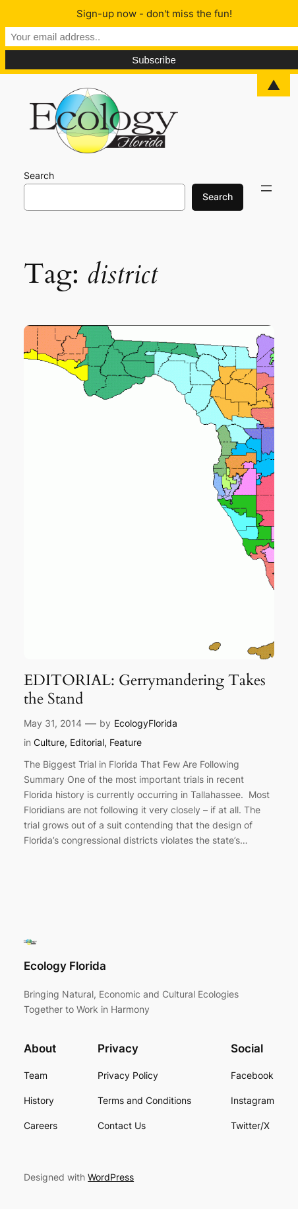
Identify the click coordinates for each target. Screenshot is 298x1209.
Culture (49, 742)
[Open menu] (266, 188)
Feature (125, 742)
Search (39, 175)
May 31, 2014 (53, 723)
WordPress (111, 1177)
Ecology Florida (65, 965)
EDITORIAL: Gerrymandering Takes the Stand (145, 689)
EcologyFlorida (145, 723)
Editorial (87, 742)
